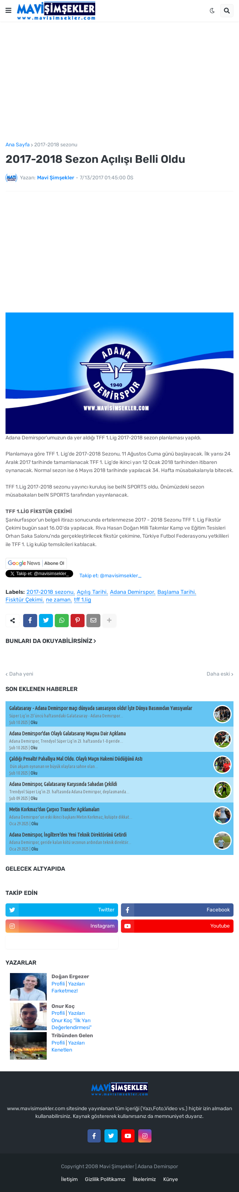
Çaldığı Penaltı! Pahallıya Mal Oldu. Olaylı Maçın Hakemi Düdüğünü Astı (75, 759)
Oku (34, 722)
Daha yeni (21, 674)
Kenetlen (61, 1050)
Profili (58, 984)
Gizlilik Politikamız (105, 1179)
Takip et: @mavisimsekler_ (110, 576)
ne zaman (58, 600)
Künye (170, 1179)
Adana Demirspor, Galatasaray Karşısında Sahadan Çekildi (63, 784)
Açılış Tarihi (92, 592)
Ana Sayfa (18, 144)
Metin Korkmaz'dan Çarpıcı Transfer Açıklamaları (54, 809)
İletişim (69, 1179)
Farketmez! (64, 991)
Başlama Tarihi (176, 592)
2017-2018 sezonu (55, 144)
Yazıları (76, 984)
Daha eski (218, 674)
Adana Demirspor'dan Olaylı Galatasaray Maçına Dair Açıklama (67, 733)
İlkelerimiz (144, 1179)
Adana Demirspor (132, 592)
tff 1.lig (82, 600)
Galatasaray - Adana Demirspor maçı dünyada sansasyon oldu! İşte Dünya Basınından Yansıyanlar (100, 708)
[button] (8, 10)
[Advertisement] (119, 81)
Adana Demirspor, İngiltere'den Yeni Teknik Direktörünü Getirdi (67, 835)
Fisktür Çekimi (24, 600)
